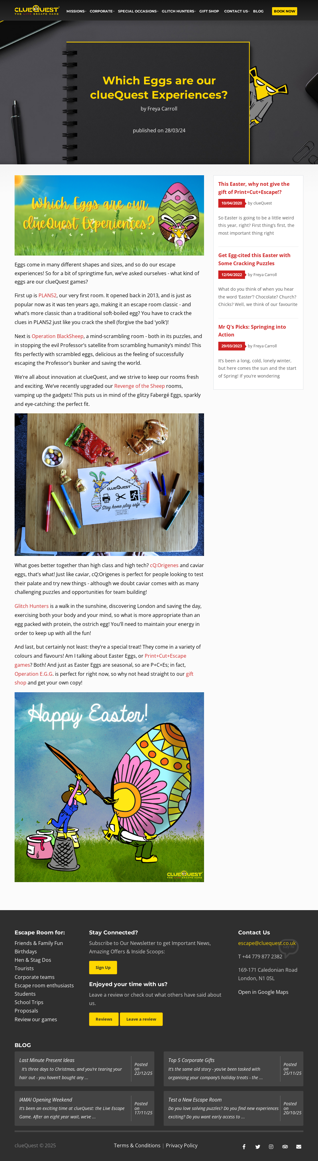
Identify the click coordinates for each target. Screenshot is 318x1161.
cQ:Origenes (164, 565)
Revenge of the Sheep (139, 386)
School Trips (29, 1002)
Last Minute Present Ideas (47, 1060)
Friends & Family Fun (39, 943)
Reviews (104, 1019)
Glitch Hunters (178, 11)
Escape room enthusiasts (44, 985)
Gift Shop (209, 11)
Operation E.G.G (33, 673)
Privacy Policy (182, 1145)
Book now (284, 11)
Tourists (24, 968)
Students (25, 993)
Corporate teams (35, 977)
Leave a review (141, 1019)
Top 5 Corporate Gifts (191, 1060)
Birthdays (26, 951)
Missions (75, 11)
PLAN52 (48, 295)
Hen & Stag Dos (33, 960)
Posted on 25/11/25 (293, 1069)
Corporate (101, 11)
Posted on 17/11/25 (143, 1108)
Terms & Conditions (137, 1145)
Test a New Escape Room (195, 1099)
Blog (258, 11)
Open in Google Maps (263, 992)
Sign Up (103, 967)
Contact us (236, 11)
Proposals (26, 1010)
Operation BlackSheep (58, 336)
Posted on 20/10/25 (293, 1108)
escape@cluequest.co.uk (267, 943)
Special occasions (137, 11)
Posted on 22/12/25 (143, 1069)
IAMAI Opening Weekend (45, 1099)
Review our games (36, 1019)
